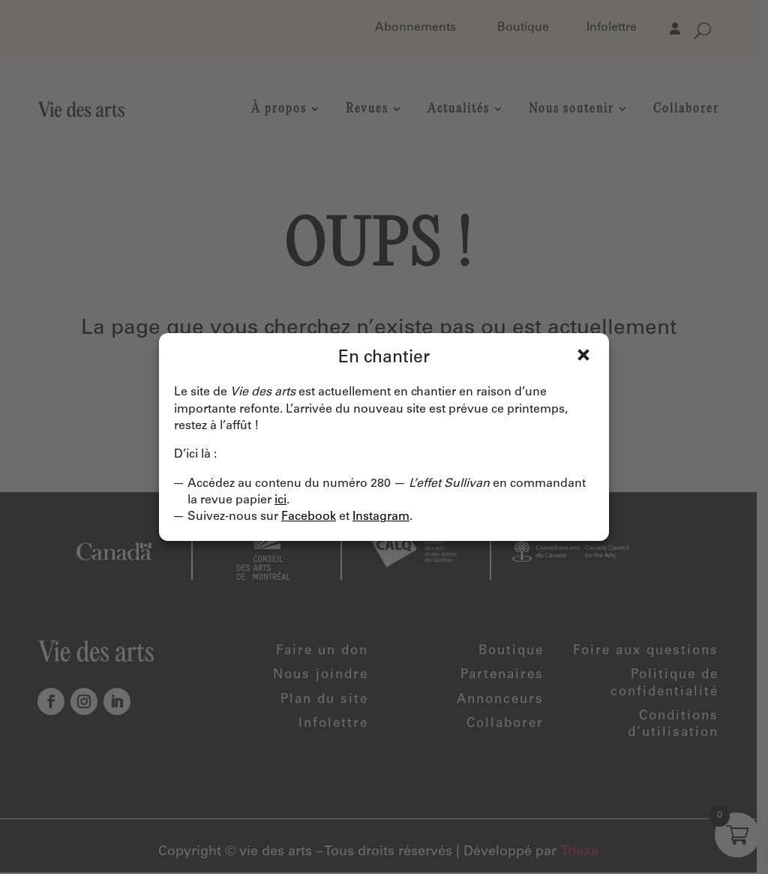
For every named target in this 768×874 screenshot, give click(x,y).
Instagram (381, 517)
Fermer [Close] (583, 355)
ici (280, 500)
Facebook (308, 517)
